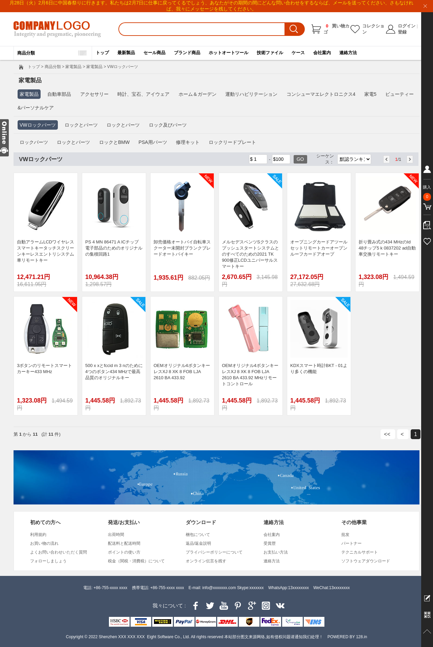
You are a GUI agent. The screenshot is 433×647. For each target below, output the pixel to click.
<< (388, 434)
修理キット (188, 142)
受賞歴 (270, 543)
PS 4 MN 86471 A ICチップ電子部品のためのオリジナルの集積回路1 (113, 248)
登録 (402, 32)
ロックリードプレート (232, 142)
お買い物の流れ (44, 543)
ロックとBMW (114, 142)
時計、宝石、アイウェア (143, 94)
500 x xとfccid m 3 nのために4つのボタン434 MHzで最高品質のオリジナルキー (114, 371)
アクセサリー (94, 94)
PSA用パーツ (153, 142)
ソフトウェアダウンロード (365, 561)
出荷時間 (116, 534)
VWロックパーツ (38, 125)
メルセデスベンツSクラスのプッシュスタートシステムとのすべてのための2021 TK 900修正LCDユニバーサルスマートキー (250, 254)
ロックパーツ (34, 142)
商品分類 (53, 66)
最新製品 (126, 52)
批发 (345, 534)
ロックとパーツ (81, 125)
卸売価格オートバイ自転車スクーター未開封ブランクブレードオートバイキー (182, 248)
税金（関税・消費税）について (136, 561)
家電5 (370, 94)
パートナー (351, 543)
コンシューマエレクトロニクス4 (321, 94)
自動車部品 (59, 94)
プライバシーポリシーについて (214, 552)
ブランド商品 (187, 52)
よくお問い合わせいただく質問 (58, 552)
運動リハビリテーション (251, 94)
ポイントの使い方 (124, 552)
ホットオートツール (228, 52)
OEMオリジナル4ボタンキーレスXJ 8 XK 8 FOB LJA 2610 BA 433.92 (182, 371)
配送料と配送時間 (124, 543)
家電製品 (73, 66)
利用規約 (38, 534)
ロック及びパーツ (168, 125)
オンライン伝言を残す (206, 561)
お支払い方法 (276, 552)
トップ (102, 52)
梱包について (198, 534)
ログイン (406, 25)
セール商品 (154, 52)
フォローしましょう (48, 561)
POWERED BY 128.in (347, 636)
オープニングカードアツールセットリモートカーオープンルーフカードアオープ (318, 248)
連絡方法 (348, 52)
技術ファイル (270, 52)
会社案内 (322, 52)
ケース (298, 52)
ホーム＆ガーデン (197, 94)
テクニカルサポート (359, 552)
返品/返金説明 (198, 543)
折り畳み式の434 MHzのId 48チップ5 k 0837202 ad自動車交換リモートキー (387, 248)
